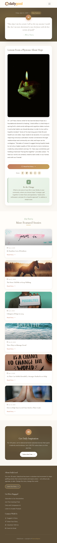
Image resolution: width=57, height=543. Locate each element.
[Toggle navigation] (49, 4)
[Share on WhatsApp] (35, 173)
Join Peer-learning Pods (12, 502)
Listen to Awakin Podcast (13, 509)
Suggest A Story (11, 518)
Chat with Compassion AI (13, 505)
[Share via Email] (39, 173)
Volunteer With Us (12, 525)
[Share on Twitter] (26, 173)
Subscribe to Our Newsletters (14, 499)
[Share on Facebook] (22, 173)
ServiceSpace (36, 539)
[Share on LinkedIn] (31, 173)
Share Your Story (11, 521)
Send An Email (10, 528)
